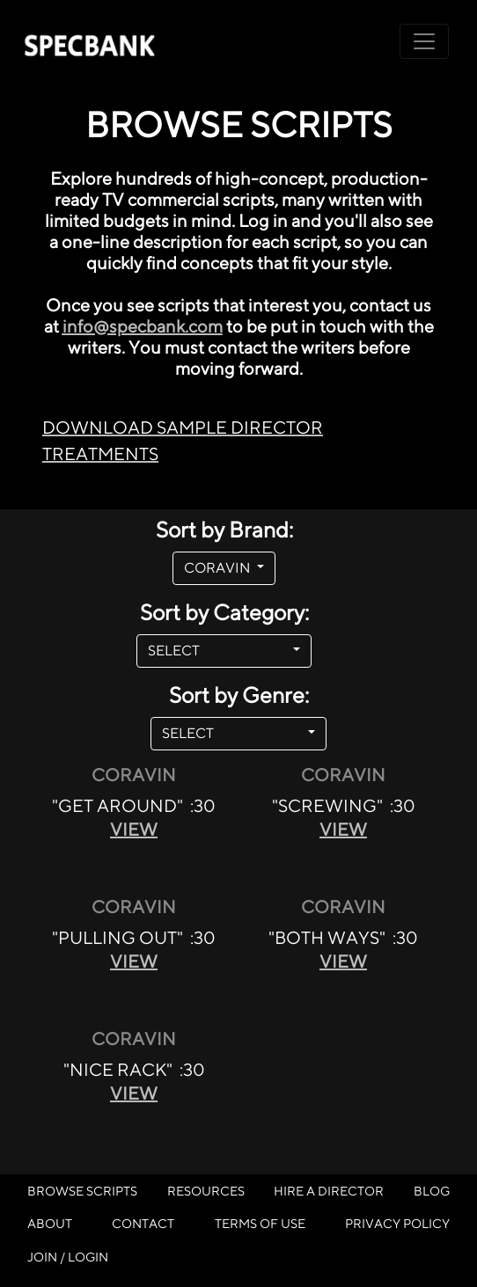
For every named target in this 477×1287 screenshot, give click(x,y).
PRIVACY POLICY (397, 1223)
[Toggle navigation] (424, 41)
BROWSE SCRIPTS (82, 1190)
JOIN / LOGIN (67, 1256)
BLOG (432, 1190)
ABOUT (49, 1223)
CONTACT (143, 1223)
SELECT (219, 650)
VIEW (134, 829)
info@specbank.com (142, 326)
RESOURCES (206, 1190)
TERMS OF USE (260, 1223)
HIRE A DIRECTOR (329, 1190)
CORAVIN (218, 567)
